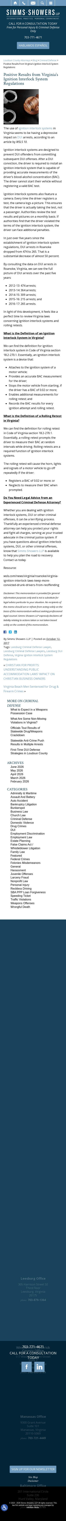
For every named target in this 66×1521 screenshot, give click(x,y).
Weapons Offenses (22, 903)
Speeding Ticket (21, 895)
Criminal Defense (47, 60)
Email (33, 3)
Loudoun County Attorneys (17, 60)
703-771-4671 (33, 37)
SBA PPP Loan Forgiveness (28, 892)
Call (24, 3)
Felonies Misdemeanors (25, 862)
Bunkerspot (18, 807)
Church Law (18, 815)
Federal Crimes (20, 859)
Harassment (18, 870)
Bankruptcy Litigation (24, 804)
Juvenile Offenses (22, 873)
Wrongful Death (20, 906)
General (16, 866)
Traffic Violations (21, 899)
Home (15, 3)
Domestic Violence (22, 822)
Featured (16, 855)
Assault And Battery (23, 796)
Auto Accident (19, 800)
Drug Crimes (18, 826)
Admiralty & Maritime (24, 793)
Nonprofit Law (19, 881)
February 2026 (20, 781)
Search (42, 3)
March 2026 (18, 777)
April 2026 (17, 774)
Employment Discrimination (28, 833)
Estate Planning (20, 840)
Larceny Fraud (20, 877)
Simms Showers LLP (31, 551)
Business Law (19, 811)
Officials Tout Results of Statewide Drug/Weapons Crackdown (26, 731)
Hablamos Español (33, 45)
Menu (51, 3)
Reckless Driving (21, 888)
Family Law (18, 851)
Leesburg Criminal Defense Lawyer (31, 647)
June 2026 (17, 766)
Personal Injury (20, 884)
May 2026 (17, 770)
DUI (19, 137)
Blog (35, 60)
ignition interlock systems (35, 128)
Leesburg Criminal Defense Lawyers (24, 651)
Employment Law (21, 837)
